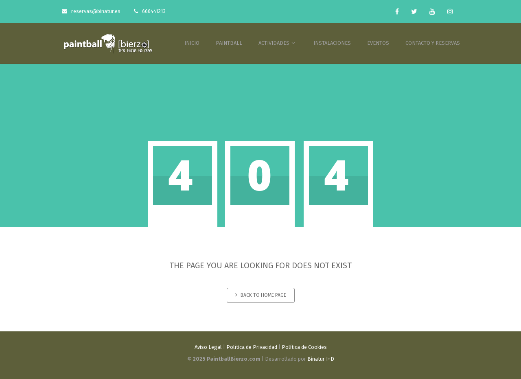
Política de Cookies (304, 347)
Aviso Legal (208, 347)
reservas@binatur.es (91, 11)
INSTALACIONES (332, 43)
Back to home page (260, 295)
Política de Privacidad (251, 347)
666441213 (150, 11)
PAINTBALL (229, 43)
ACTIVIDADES (277, 43)
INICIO (191, 43)
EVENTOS (378, 43)
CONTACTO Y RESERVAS (432, 43)
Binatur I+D (320, 359)
